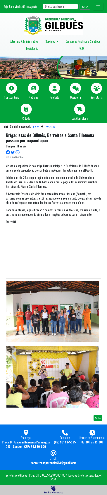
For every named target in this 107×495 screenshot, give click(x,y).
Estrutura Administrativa (24, 41)
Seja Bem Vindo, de (20, 6)
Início (35, 126)
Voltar (98, 418)
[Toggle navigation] (98, 7)
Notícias (50, 126)
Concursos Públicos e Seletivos (82, 41)
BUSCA (85, 6)
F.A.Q (81, 48)
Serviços (50, 41)
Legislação (32, 48)
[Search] (60, 6)
